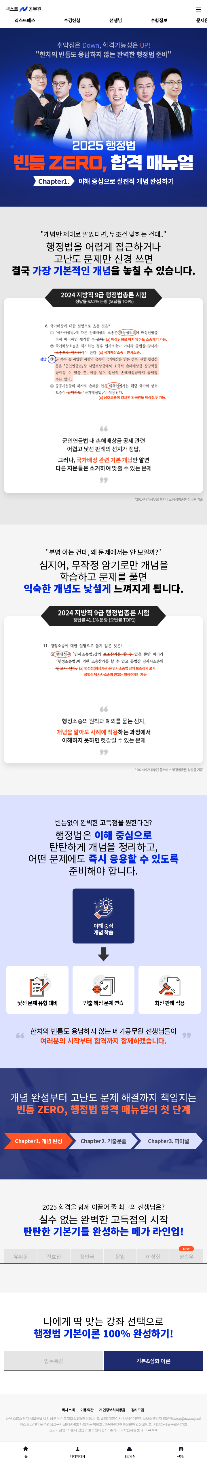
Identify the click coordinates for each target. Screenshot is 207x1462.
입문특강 (53, 1360)
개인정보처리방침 (112, 1410)
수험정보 (159, 20)
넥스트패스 (24, 20)
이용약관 (86, 1410)
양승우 (186, 1254)
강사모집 (137, 1410)
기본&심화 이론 (153, 1360)
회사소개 (68, 1410)
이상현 (153, 1256)
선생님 (115, 20)
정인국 (87, 1256)
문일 (120, 1256)
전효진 (54, 1256)
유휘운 (21, 1256)
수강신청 (72, 20)
